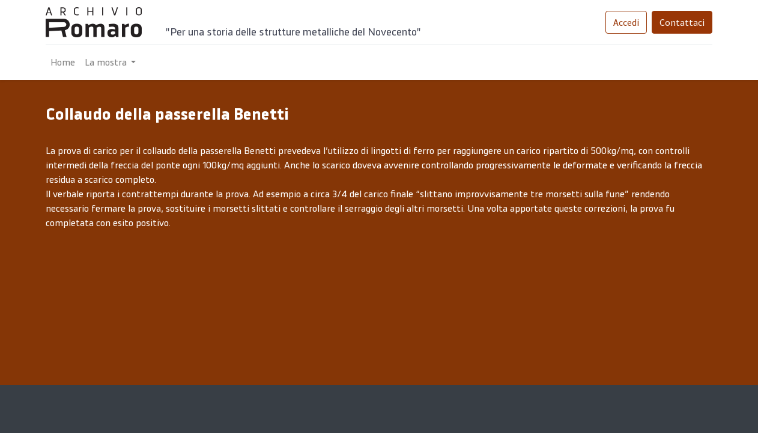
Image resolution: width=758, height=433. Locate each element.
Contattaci (682, 22)
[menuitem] (63, 62)
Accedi (626, 22)
